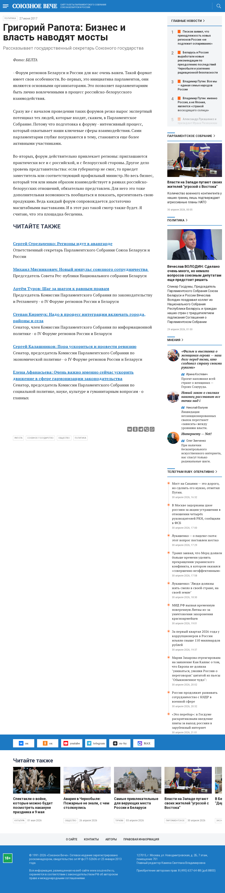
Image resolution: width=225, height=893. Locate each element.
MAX (144, 743)
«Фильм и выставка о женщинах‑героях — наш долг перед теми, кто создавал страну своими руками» (201, 359)
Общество (71, 820)
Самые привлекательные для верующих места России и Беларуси (136, 803)
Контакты (91, 839)
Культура (19, 820)
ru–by (120, 743)
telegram (96, 743)
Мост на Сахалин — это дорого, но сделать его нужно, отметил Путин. (196, 488)
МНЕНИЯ (173, 340)
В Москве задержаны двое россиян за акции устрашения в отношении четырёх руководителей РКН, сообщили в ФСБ (196, 514)
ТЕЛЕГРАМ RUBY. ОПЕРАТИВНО (190, 472)
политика (80, 438)
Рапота (18, 438)
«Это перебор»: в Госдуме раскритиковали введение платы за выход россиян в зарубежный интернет (192, 721)
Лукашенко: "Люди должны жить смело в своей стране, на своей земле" (195, 588)
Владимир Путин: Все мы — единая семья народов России (197, 85)
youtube (72, 743)
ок (47, 743)
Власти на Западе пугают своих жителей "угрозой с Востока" (194, 184)
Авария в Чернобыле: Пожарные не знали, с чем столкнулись (86, 803)
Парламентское (175, 820)
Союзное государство (40, 438)
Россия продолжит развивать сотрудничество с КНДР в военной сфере (195, 697)
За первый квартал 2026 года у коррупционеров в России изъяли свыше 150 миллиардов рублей (196, 638)
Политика (10, 18)
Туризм (119, 820)
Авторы (111, 839)
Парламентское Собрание (189, 136)
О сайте (71, 839)
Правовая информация (141, 839)
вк (23, 743)
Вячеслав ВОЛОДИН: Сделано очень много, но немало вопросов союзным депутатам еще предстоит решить (194, 273)
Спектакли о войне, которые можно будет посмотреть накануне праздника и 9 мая (33, 805)
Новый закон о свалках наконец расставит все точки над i (200, 396)
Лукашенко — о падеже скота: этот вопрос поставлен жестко (195, 537)
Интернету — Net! (196, 433)
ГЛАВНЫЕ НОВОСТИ (186, 21)
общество (64, 438)
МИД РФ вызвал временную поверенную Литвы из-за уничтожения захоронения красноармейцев (193, 612)
